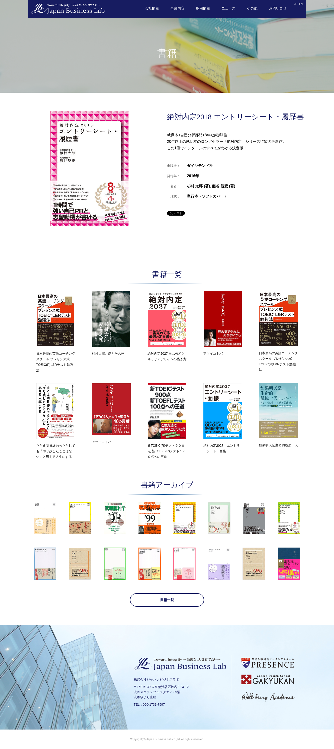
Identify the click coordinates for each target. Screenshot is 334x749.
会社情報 (152, 8)
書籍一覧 (167, 600)
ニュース (228, 8)
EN (301, 4)
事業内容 (177, 8)
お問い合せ (277, 8)
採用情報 (203, 8)
